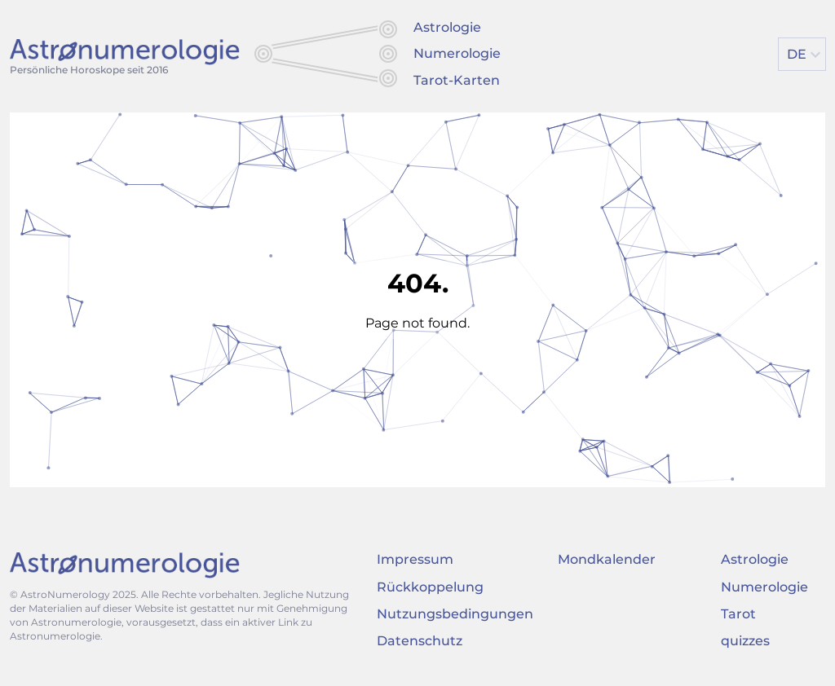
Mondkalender (607, 559)
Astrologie (447, 27)
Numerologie (457, 53)
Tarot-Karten (456, 80)
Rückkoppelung (430, 587)
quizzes (745, 641)
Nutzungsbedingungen (455, 614)
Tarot (738, 614)
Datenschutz (419, 641)
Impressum (415, 559)
